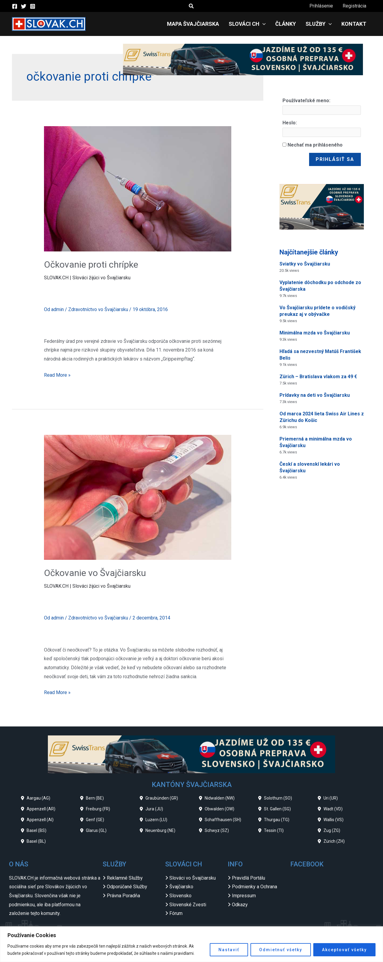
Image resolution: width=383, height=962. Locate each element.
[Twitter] (23, 6)
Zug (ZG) (331, 830)
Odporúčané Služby (127, 886)
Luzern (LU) (156, 819)
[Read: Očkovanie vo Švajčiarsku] (138, 497)
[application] (262, 24)
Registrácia (354, 6)
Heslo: (289, 123)
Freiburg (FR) (98, 808)
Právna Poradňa (123, 895)
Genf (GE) (95, 819)
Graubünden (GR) (161, 798)
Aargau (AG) (38, 798)
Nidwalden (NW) (220, 798)
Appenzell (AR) (41, 808)
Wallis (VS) (333, 819)
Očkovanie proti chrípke (91, 264)
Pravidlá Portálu (248, 878)
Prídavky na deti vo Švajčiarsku (314, 395)
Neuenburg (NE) (160, 830)
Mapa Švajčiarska (193, 24)
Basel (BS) (36, 830)
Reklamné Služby (125, 878)
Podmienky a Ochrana (254, 886)
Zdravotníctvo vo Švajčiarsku (98, 309)
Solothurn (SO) (278, 798)
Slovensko (180, 895)
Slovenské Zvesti (187, 904)
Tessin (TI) (274, 830)
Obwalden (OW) (219, 808)
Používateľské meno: (306, 100)
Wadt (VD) (333, 808)
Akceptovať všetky (344, 949)
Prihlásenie (321, 6)
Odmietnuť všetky (280, 949)
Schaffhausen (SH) (223, 819)
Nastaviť (228, 949)
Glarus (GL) (96, 830)
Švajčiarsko (181, 886)
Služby (319, 24)
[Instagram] (32, 6)
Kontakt (353, 24)
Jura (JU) (154, 808)
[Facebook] (14, 6)
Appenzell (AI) (40, 819)
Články (285, 24)
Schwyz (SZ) (217, 830)
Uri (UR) (330, 798)
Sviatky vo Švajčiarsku (304, 264)
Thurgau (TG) (276, 819)
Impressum (244, 895)
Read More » (57, 374)
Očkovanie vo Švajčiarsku (95, 573)
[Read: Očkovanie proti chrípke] (138, 188)
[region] (191, 944)
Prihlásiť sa (335, 159)
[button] (191, 6)
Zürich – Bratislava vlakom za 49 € (318, 376)
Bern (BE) (95, 798)
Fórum (176, 913)
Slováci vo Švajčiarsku (192, 878)
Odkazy (240, 904)
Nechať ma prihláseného (315, 145)
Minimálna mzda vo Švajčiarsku (314, 333)
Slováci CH (247, 24)
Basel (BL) (36, 841)
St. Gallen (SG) (277, 808)
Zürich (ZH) (334, 841)
